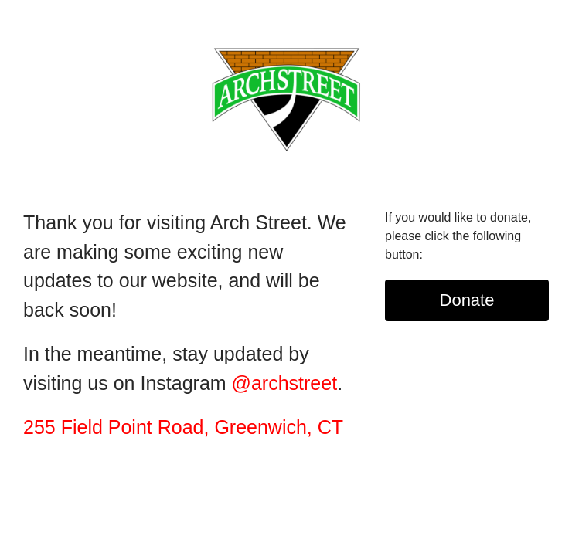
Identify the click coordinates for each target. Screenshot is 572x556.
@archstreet (285, 383)
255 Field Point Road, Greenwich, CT (183, 427)
